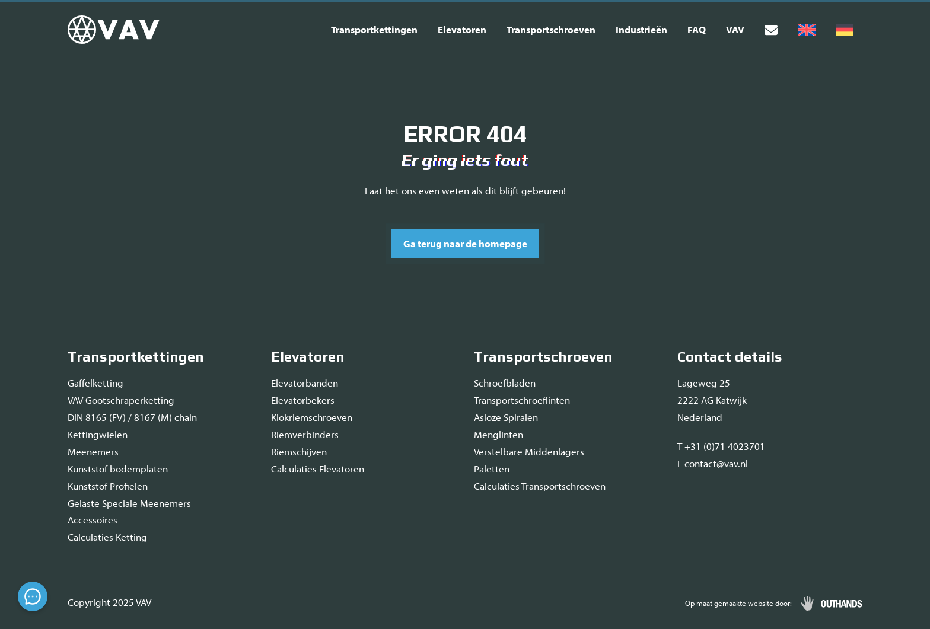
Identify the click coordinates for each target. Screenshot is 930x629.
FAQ (696, 29)
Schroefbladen (505, 382)
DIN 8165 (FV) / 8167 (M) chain (132, 417)
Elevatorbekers (303, 400)
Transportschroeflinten (522, 400)
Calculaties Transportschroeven (540, 486)
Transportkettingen (374, 29)
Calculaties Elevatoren (317, 468)
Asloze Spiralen (506, 417)
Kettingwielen (98, 434)
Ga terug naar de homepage (465, 243)
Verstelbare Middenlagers (529, 451)
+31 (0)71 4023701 (724, 446)
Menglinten (498, 434)
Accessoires (92, 519)
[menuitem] (806, 30)
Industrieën (641, 29)
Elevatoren (462, 29)
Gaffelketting (95, 382)
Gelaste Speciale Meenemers (129, 503)
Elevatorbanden (304, 382)
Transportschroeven (551, 29)
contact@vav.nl (716, 463)
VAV (735, 29)
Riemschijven (299, 451)
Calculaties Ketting (107, 537)
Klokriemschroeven (311, 417)
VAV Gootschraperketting (121, 400)
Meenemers (93, 451)
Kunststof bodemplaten (118, 468)
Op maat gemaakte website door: (738, 603)
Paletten (491, 468)
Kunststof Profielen (108, 486)
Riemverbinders (305, 434)
